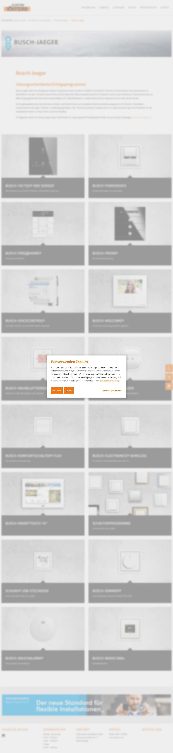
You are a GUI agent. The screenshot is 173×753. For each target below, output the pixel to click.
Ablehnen (68, 390)
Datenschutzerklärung (110, 380)
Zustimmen (56, 390)
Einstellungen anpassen (112, 390)
